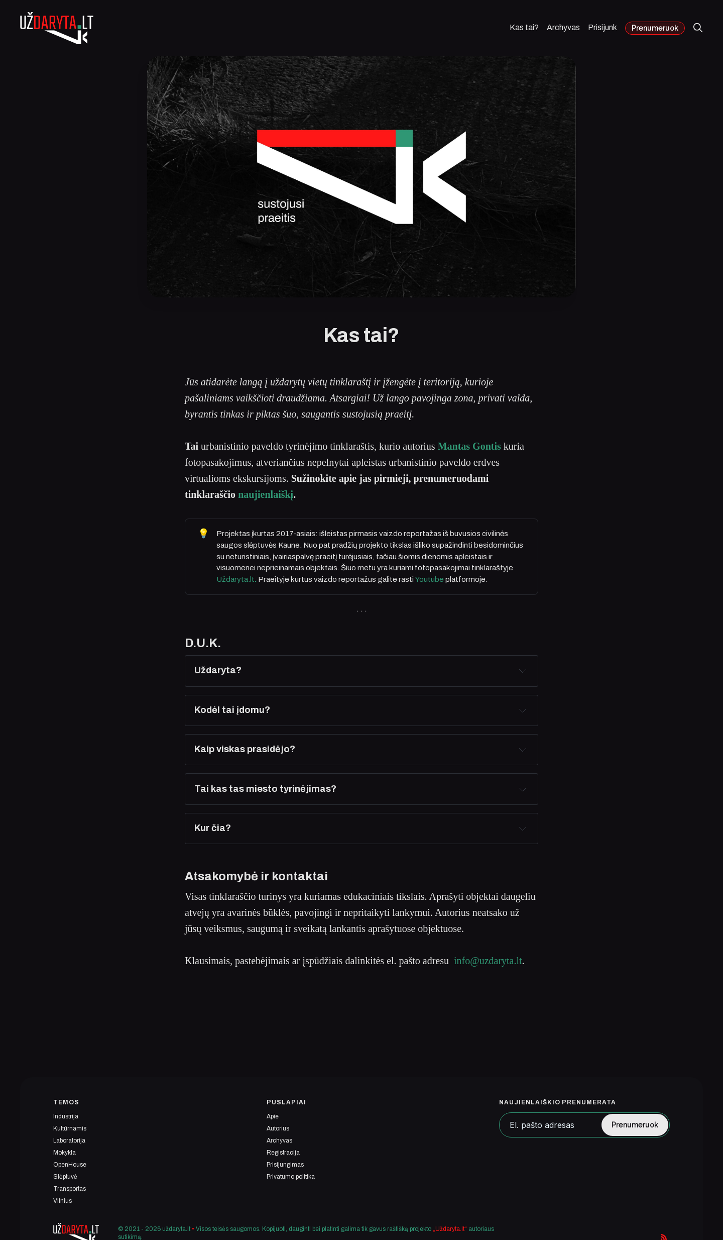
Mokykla (64, 1152)
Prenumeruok (655, 28)
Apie (273, 1116)
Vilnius (62, 1200)
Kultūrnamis (69, 1128)
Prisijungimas (285, 1164)
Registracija (283, 1152)
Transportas (69, 1188)
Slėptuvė (65, 1176)
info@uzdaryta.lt (488, 960)
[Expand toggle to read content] (523, 671)
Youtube (429, 579)
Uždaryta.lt (236, 579)
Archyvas (563, 28)
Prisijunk (602, 28)
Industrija (65, 1116)
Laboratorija (69, 1140)
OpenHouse (69, 1164)
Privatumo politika (291, 1176)
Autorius (278, 1128)
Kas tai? (524, 28)
